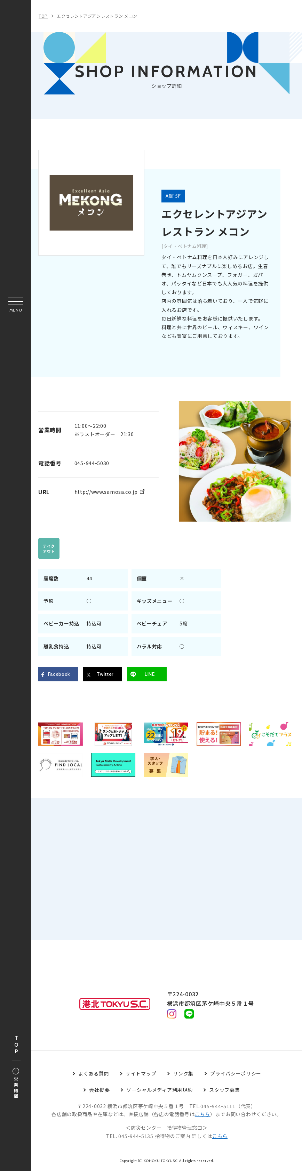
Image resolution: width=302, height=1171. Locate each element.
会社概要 (99, 1090)
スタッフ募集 (224, 1090)
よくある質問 (93, 1074)
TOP (16, 1045)
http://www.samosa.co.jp (106, 491)
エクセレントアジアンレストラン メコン (97, 16)
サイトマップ (141, 1074)
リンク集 (183, 1074)
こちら (202, 1114)
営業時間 (16, 1084)
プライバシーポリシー (235, 1074)
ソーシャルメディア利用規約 (159, 1090)
